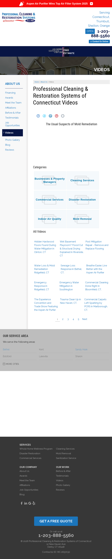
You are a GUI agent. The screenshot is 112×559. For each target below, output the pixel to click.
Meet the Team (13, 101)
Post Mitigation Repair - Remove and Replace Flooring (96, 244)
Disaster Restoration (82, 198)
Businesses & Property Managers (50, 179)
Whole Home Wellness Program (36, 447)
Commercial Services (50, 198)
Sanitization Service (66, 457)
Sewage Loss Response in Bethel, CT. (71, 268)
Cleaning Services (82, 179)
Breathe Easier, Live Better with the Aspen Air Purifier (96, 268)
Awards (9, 96)
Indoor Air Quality (49, 217)
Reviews (9, 148)
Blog (7, 143)
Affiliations (10, 106)
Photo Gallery (12, 138)
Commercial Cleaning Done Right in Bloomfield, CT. (96, 285)
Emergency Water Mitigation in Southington (69, 285)
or (99, 41)
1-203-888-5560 (97, 33)
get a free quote (56, 520)
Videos (9, 131)
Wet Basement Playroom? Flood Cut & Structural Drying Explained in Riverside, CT (71, 247)
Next (84, 318)
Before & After (13, 111)
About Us (12, 82)
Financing (10, 91)
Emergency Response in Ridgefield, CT (41, 285)
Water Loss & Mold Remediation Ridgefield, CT (44, 268)
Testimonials (12, 116)
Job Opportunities (12, 123)
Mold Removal (82, 217)
